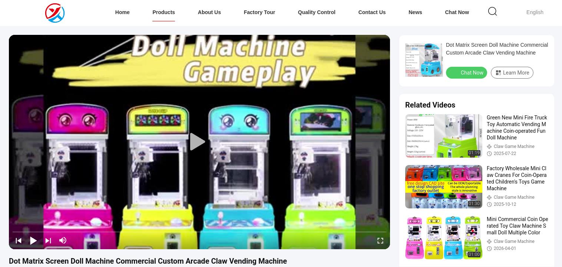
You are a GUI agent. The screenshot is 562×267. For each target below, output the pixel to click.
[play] (199, 142)
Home (122, 12)
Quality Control (316, 12)
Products (163, 12)
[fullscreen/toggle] (380, 240)
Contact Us (372, 12)
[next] (48, 240)
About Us (209, 12)
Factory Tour (259, 12)
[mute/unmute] (63, 240)
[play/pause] (33, 240)
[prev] (18, 240)
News (415, 12)
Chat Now (457, 12)
